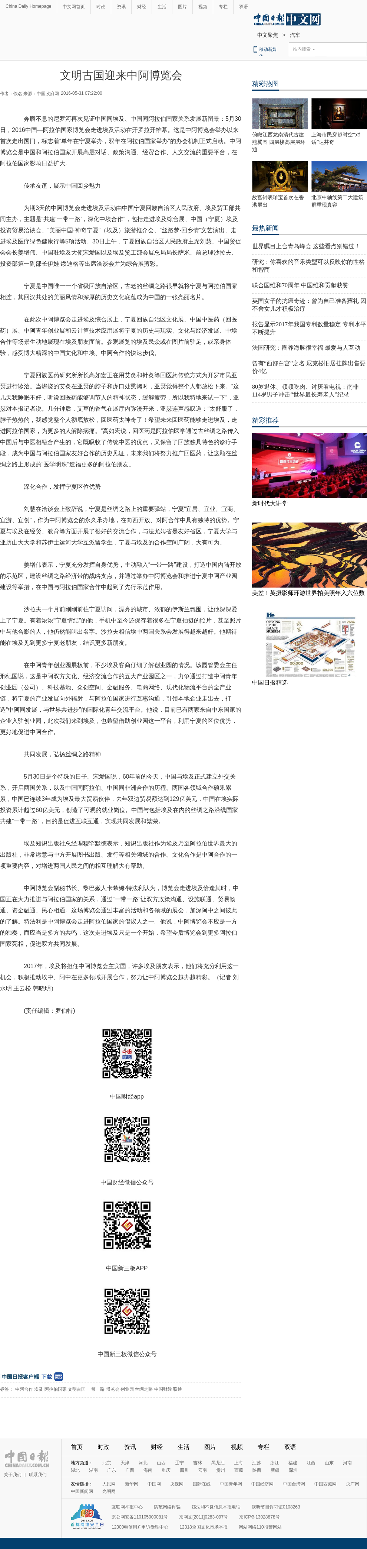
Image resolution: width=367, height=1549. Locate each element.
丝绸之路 (144, 1389)
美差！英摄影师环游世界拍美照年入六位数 (308, 593)
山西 (161, 1462)
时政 (100, 6)
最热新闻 (265, 228)
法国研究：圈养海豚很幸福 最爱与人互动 (306, 348)
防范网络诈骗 (167, 1507)
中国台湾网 (294, 1484)
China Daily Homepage (28, 6)
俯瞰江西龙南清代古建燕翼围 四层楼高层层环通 (278, 142)
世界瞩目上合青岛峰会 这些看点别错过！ (306, 246)
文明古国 (77, 1389)
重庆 (166, 1470)
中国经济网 (262, 1484)
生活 (162, 6)
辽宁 (179, 1462)
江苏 (256, 1462)
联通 (177, 1389)
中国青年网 (231, 1484)
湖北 (75, 1470)
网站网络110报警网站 (260, 1527)
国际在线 (202, 1484)
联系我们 (38, 1474)
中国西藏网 (325, 1484)
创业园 (127, 1389)
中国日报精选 (270, 682)
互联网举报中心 (127, 1507)
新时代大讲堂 (270, 503)
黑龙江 (218, 1462)
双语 (243, 6)
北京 (106, 1462)
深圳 (293, 1470)
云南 (202, 1470)
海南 (147, 1470)
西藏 (238, 1470)
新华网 (131, 1484)
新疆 (275, 1470)
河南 (347, 1462)
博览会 (112, 1389)
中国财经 (163, 1389)
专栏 (223, 6)
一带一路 (96, 1389)
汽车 (295, 35)
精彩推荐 (265, 420)
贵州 (220, 1470)
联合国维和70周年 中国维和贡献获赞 (300, 285)
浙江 (274, 1462)
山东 (329, 1462)
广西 (129, 1470)
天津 (124, 1462)
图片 (182, 6)
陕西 (256, 1470)
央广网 (352, 1484)
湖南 (93, 1470)
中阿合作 (24, 1389)
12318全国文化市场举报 (203, 1527)
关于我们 (13, 1474)
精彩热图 (265, 83)
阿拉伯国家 (55, 1389)
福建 (292, 1462)
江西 (311, 1462)
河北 (143, 1462)
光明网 (109, 1491)
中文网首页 (74, 6)
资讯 (121, 6)
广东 (111, 1470)
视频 (202, 6)
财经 (141, 6)
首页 (77, 1447)
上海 (238, 1462)
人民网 (109, 1484)
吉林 (197, 1462)
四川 (184, 1470)
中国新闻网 (82, 1491)
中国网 (154, 1484)
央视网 (177, 1484)
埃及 (38, 1389)
